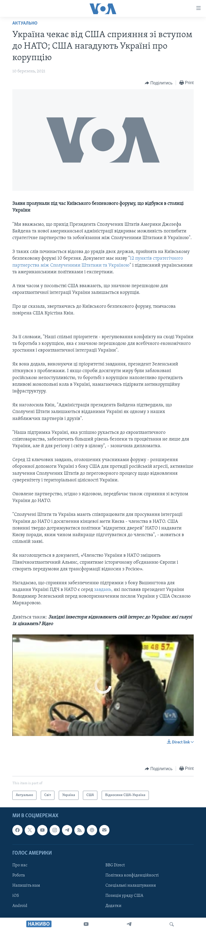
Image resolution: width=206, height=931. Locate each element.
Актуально (25, 23)
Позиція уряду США (124, 896)
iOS (15, 896)
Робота (18, 875)
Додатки (113, 906)
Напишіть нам (26, 885)
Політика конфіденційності (132, 875)
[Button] (158, 83)
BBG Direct (115, 865)
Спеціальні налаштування (130, 885)
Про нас (19, 865)
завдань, (103, 589)
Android (19, 906)
